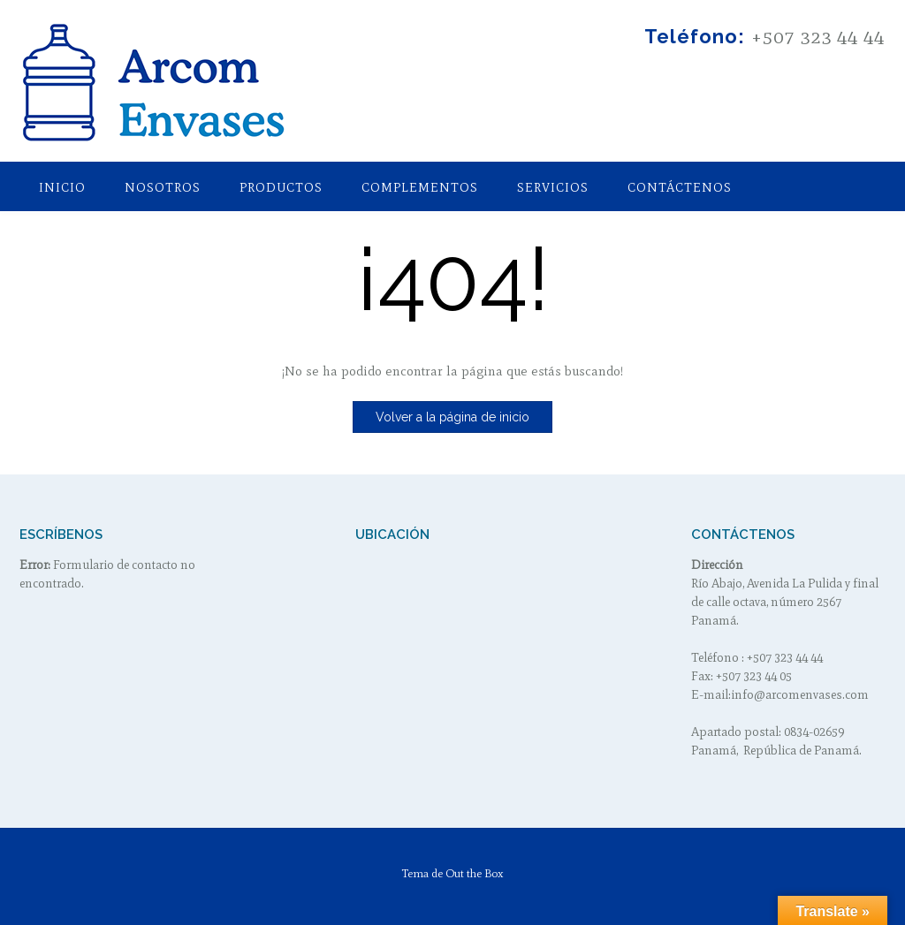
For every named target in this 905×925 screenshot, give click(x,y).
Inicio (62, 187)
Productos (281, 187)
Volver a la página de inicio (452, 417)
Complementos (419, 187)
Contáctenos (679, 187)
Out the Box (474, 873)
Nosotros (163, 187)
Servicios (553, 187)
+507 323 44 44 (818, 37)
